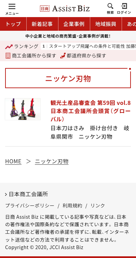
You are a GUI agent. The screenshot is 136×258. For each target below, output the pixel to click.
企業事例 (74, 23)
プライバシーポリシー (30, 205)
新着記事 (42, 23)
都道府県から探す (83, 55)
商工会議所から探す (30, 55)
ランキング (22, 47)
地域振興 (106, 23)
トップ (13, 23)
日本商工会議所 (28, 194)
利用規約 (72, 205)
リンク (97, 205)
